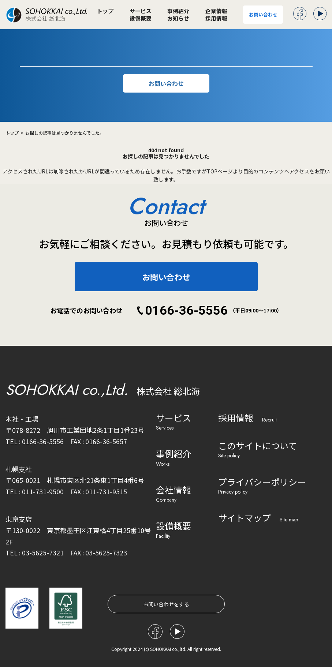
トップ (105, 11)
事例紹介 (178, 11)
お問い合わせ (263, 14)
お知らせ (178, 18)
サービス (141, 11)
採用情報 (216, 18)
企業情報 (216, 11)
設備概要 (141, 18)
